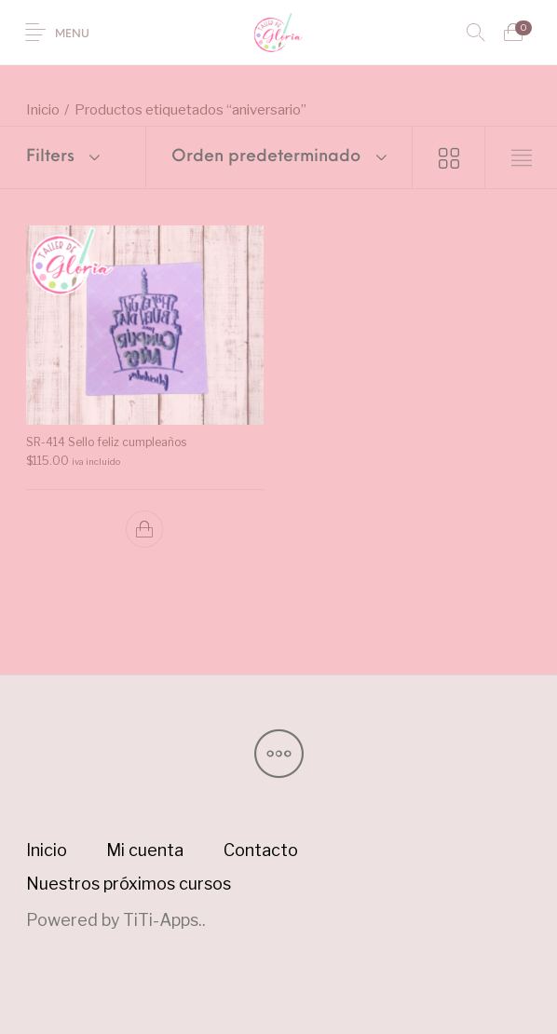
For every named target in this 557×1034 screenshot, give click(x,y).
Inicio (43, 109)
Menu (72, 34)
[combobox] (279, 157)
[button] (144, 529)
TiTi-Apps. (162, 920)
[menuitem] (46, 850)
